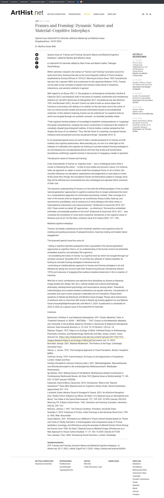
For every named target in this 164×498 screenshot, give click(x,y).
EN (147, 14)
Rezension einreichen (43, 464)
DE (143, 14)
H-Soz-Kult (14, 2)
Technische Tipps (139, 473)
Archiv (87, 14)
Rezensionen (74, 14)
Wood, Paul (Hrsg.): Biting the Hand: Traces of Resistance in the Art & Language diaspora (142, 123)
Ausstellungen (65, 467)
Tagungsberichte (66, 470)
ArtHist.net (70, 2)
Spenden (136, 485)
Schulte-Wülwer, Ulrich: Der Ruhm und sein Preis (142, 83)
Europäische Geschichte (57, 2)
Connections (24, 2)
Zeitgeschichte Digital (38, 2)
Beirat (135, 488)
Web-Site (87, 464)
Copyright (136, 476)
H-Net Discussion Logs (93, 467)
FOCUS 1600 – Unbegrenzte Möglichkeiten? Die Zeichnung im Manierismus (140, 66)
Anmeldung (98, 14)
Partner (136, 491)
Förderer (136, 494)
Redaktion (137, 464)
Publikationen (65, 464)
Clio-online (4, 2)
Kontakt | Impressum (141, 479)
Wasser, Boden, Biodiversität (138, 110)
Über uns (112, 14)
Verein (135, 482)
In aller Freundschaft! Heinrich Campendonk (141, 97)
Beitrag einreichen (56, 14)
